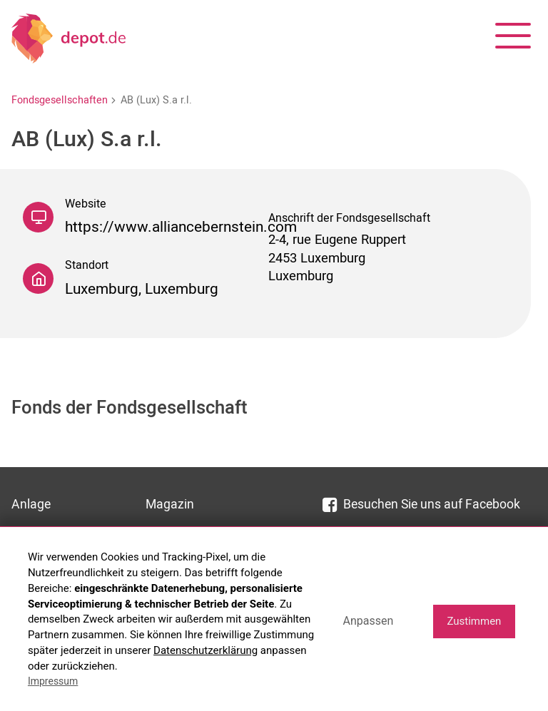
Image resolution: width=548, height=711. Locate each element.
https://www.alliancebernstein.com (181, 227)
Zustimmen (474, 621)
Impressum (53, 681)
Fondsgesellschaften (59, 100)
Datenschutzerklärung (205, 650)
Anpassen (367, 621)
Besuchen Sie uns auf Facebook (421, 504)
